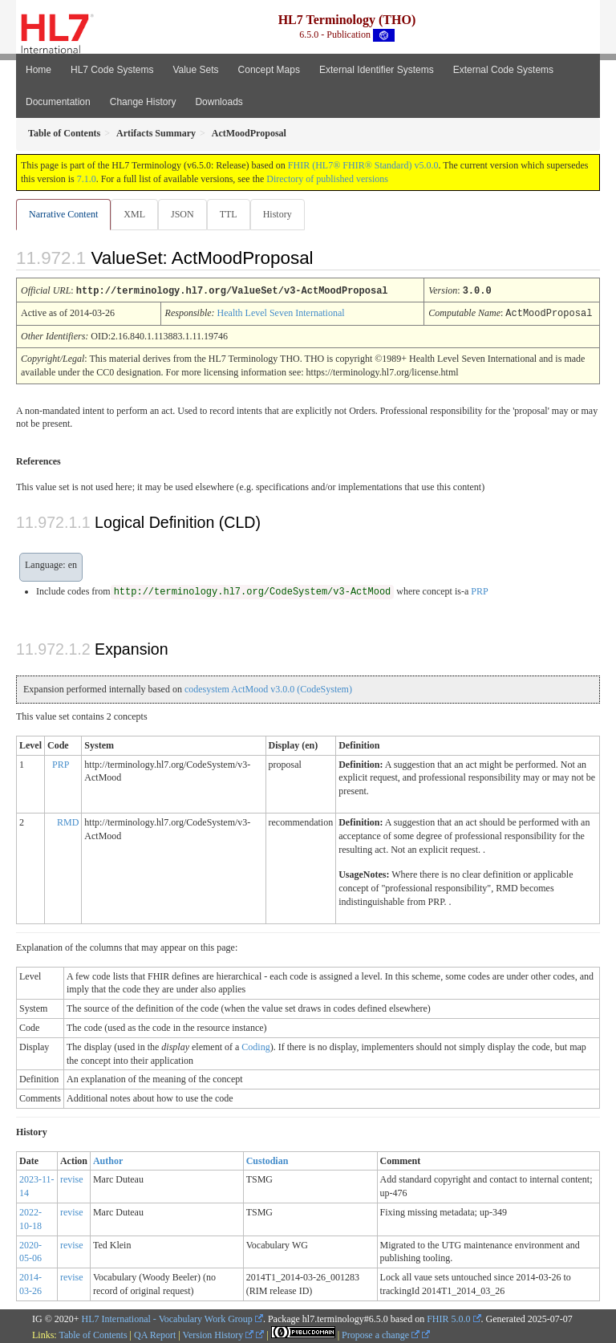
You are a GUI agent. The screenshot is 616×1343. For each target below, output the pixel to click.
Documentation (58, 102)
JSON (182, 214)
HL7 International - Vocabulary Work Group (167, 1317)
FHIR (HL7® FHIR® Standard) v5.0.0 (363, 165)
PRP (479, 589)
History (277, 214)
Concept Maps (269, 69)
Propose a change (380, 1333)
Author (108, 1159)
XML (134, 214)
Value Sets (195, 69)
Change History (143, 102)
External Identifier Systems (376, 69)
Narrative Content (63, 214)
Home (38, 69)
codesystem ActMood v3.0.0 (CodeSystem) (268, 687)
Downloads (218, 102)
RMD (68, 820)
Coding (255, 1045)
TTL (228, 214)
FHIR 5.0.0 (448, 1317)
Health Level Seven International (281, 312)
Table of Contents (93, 1333)
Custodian (267, 1159)
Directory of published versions (327, 179)
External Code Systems (503, 69)
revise (71, 1177)
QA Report (155, 1333)
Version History (218, 1333)
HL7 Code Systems (112, 69)
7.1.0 (86, 179)
